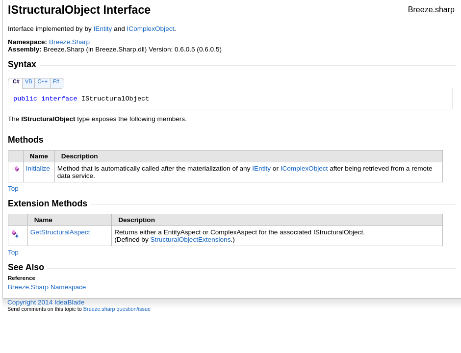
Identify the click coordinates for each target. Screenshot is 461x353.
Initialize (38, 168)
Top (13, 188)
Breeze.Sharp (69, 42)
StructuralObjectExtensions (191, 239)
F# (56, 81)
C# (16, 81)
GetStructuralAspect (60, 232)
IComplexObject (151, 28)
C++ (42, 81)
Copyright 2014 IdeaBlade (45, 302)
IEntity (103, 28)
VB (28, 81)
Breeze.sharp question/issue (117, 309)
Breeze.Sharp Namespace (47, 287)
